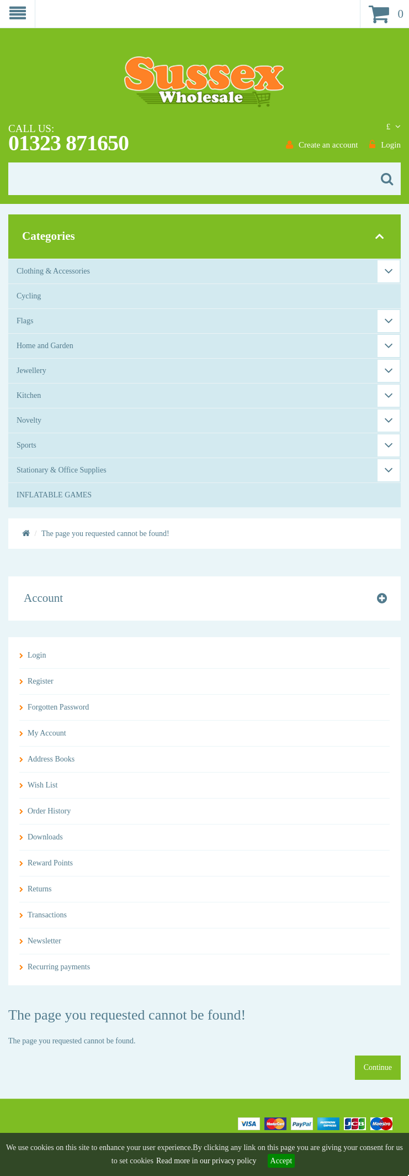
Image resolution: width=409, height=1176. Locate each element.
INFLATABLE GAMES (54, 495)
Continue (378, 1067)
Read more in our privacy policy (206, 1161)
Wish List (42, 785)
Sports (26, 445)
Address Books (51, 759)
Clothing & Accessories (53, 271)
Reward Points (50, 863)
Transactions (47, 915)
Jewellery (31, 370)
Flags (25, 321)
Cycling (29, 296)
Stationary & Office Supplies (62, 470)
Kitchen (29, 395)
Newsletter (44, 941)
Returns (40, 889)
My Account (47, 733)
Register (41, 681)
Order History (49, 811)
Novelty (29, 420)
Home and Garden (45, 346)
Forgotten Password (58, 707)
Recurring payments (59, 967)
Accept (281, 1161)
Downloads (45, 837)
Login (37, 655)
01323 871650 (68, 142)
